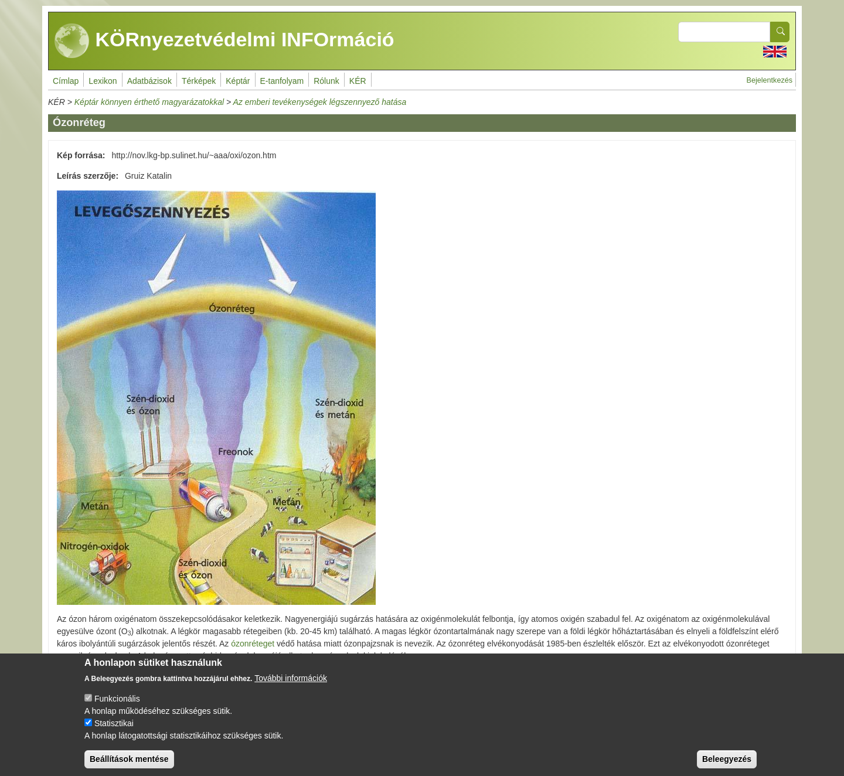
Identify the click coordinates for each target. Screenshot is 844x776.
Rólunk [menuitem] (326, 81)
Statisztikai (114, 732)
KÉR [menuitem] (357, 81)
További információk (290, 687)
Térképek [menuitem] (199, 81)
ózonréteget (252, 643)
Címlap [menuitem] (66, 81)
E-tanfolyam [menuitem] (282, 81)
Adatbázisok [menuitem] (149, 81)
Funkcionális (117, 708)
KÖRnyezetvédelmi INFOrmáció (224, 41)
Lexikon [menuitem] (103, 81)
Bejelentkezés (769, 80)
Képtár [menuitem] (238, 81)
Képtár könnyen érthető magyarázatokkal (149, 102)
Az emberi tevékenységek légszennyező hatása (319, 102)
